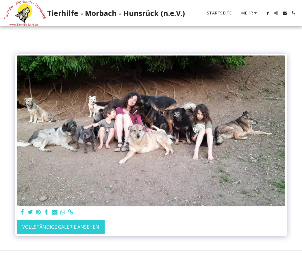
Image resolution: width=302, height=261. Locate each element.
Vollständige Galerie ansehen (60, 227)
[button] (267, 13)
